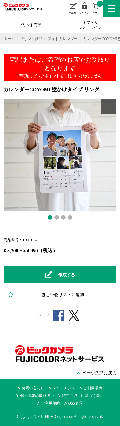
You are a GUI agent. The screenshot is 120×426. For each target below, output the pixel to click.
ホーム (9, 39)
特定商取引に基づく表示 (83, 396)
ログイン (84, 12)
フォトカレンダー (62, 39)
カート (97, 7)
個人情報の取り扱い (37, 396)
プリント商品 (30, 25)
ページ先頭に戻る (99, 373)
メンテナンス (63, 388)
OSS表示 (75, 403)
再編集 (73, 12)
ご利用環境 (92, 388)
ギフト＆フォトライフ (90, 25)
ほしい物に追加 (63, 294)
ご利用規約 (50, 403)
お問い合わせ (32, 388)
